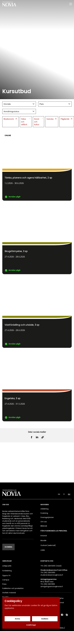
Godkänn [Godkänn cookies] (44, 619)
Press (4, 584)
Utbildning (44, 509)
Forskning (44, 513)
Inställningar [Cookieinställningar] (31, 625)
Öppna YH (6, 575)
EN (59, 494)
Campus (5, 580)
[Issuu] (67, 614)
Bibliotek (44, 526)
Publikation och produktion (13, 588)
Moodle (43, 540)
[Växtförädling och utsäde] (37, 312)
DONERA (8, 547)
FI (64, 494)
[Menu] (70, 4)
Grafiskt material (9, 592)
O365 (43, 550)
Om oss (44, 521)
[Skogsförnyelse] (37, 238)
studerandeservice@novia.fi (52, 575)
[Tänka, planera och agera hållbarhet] (37, 165)
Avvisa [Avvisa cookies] (17, 619)
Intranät (44, 535)
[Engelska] (37, 385)
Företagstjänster (47, 517)
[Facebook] (62, 614)
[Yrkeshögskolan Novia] (9, 4)
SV (69, 494)
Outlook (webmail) (48, 545)
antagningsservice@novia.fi (52, 586)
